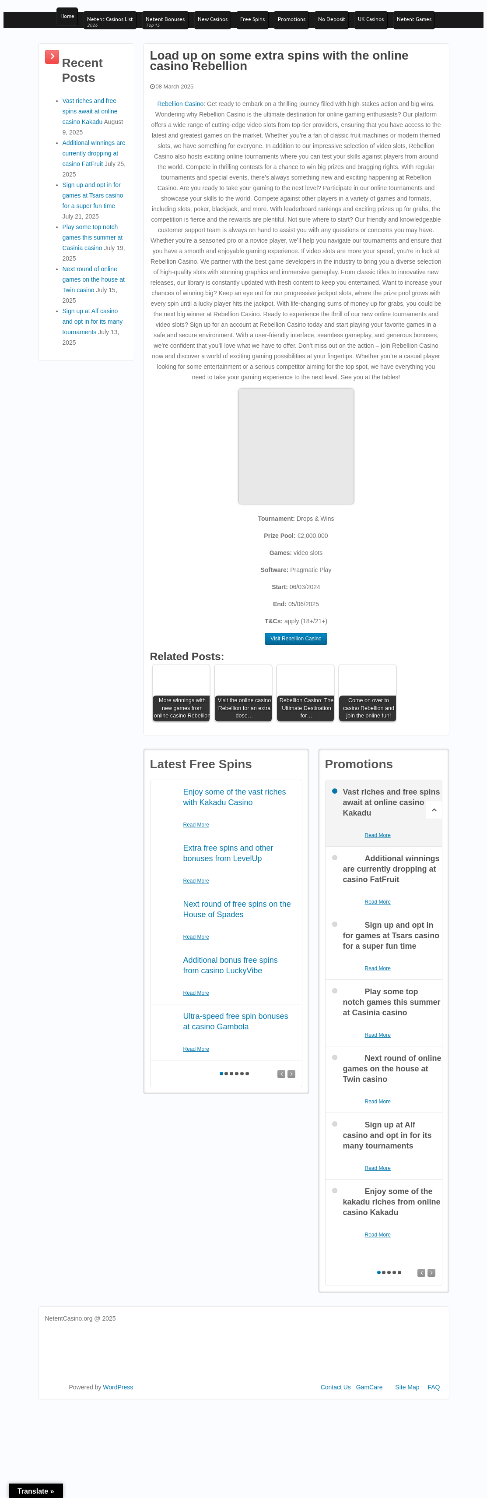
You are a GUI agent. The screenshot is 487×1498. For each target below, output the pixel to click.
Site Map (407, 1434)
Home (66, 26)
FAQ (433, 1434)
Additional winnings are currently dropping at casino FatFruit (94, 200)
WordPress (118, 1434)
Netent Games (76, 57)
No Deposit (350, 26)
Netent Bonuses (171, 29)
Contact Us (336, 1434)
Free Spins (264, 26)
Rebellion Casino (180, 150)
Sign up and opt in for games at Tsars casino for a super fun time (93, 242)
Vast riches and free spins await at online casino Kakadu (90, 158)
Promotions (306, 26)
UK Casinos (392, 26)
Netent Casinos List (112, 29)
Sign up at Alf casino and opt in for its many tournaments (93, 368)
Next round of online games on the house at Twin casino (94, 326)
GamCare (369, 1434)
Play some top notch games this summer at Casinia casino (93, 284)
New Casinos (221, 26)
